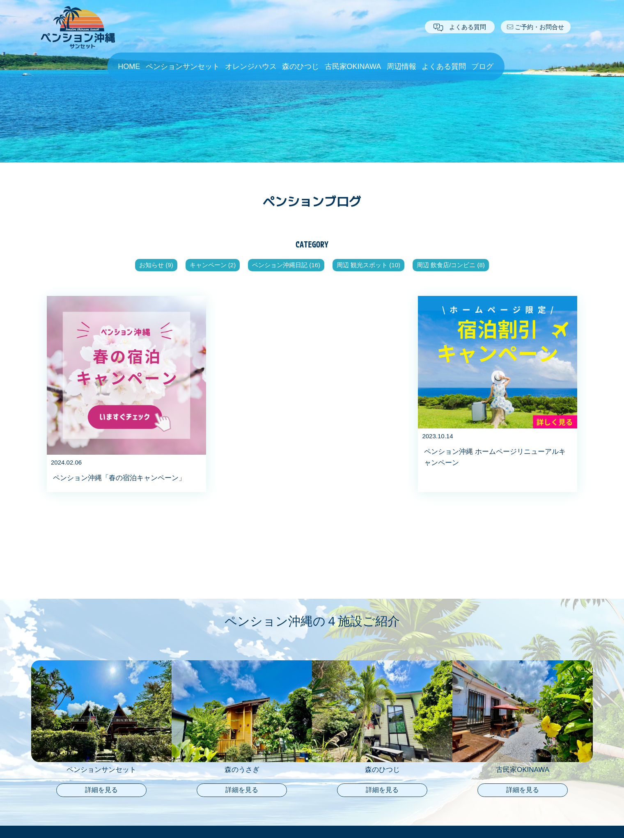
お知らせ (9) (156, 264)
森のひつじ (300, 66)
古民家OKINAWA (353, 66)
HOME (129, 66)
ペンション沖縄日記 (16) (286, 264)
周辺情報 (401, 66)
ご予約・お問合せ (535, 26)
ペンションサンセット (183, 66)
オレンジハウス (251, 66)
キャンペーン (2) (213, 264)
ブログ (482, 66)
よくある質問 (460, 26)
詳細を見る (101, 789)
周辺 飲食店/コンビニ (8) (451, 264)
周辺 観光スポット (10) (368, 264)
